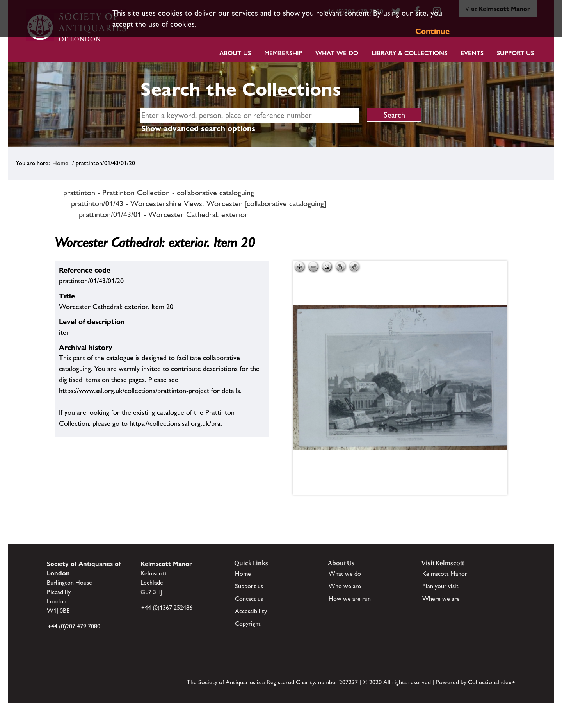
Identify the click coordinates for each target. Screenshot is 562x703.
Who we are (345, 586)
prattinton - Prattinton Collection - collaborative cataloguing (158, 192)
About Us (235, 53)
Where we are (441, 598)
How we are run (350, 598)
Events (472, 53)
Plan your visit (440, 586)
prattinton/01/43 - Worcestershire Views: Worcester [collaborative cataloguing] (199, 203)
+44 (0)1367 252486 (166, 607)
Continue (432, 31)
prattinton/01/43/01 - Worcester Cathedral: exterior (163, 214)
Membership (283, 53)
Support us (249, 586)
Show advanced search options (198, 128)
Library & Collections (409, 53)
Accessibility (251, 611)
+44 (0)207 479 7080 (74, 626)
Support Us (515, 53)
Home (60, 163)
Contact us (249, 598)
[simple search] (249, 115)
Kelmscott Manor (444, 573)
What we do (336, 53)
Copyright (248, 623)
